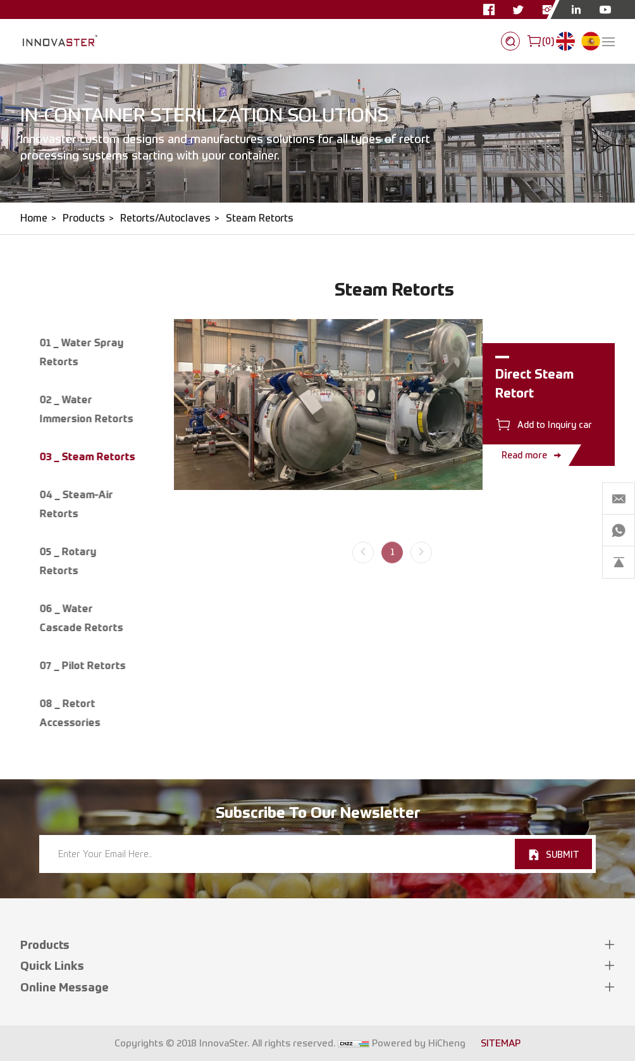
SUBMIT (562, 854)
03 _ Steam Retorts (87, 456)
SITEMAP (501, 1043)
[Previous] (363, 565)
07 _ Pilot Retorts (82, 665)
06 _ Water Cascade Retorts (81, 618)
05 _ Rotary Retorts (67, 561)
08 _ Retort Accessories (69, 713)
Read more (524, 454)
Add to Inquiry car (554, 424)
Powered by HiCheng (418, 1043)
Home (33, 218)
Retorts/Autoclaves (165, 218)
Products (84, 218)
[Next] (421, 565)
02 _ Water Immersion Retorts (86, 409)
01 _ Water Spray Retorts (81, 352)
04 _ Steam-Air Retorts (76, 504)
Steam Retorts (259, 218)
